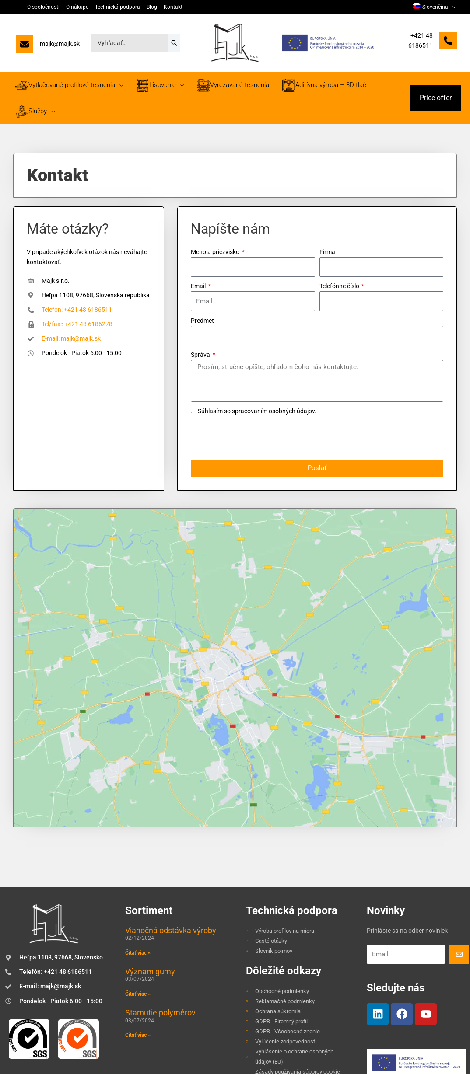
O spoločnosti (43, 7)
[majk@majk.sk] (47, 46)
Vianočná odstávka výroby (170, 830)
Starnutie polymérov (160, 912)
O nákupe (77, 7)
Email (199, 285)
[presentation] (257, 438)
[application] (452, 7)
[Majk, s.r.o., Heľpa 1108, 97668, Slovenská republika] (235, 618)
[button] (435, 98)
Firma (327, 251)
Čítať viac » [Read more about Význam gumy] (138, 894)
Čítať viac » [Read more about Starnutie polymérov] (138, 935)
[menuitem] (434, 7)
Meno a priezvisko (216, 251)
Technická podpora (117, 7)
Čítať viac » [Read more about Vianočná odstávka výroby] (138, 853)
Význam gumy (150, 871)
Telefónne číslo (340, 285)
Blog (152, 7)
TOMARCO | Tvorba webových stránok (414, 1066)
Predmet (202, 320)
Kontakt (173, 7)
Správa (201, 354)
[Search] (174, 43)
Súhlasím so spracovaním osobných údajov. (257, 411)
